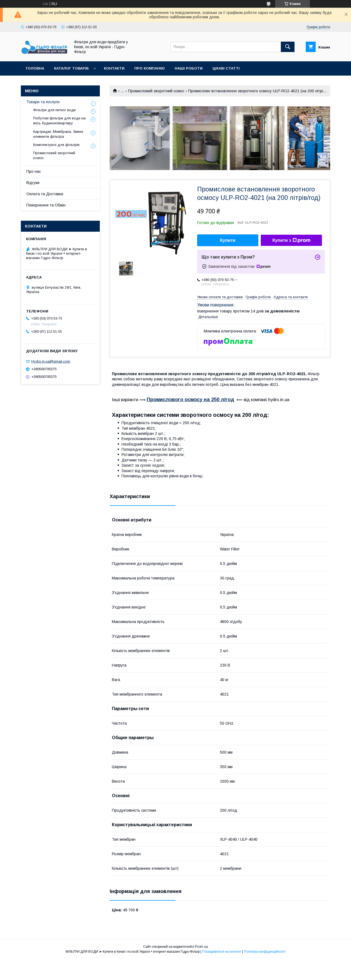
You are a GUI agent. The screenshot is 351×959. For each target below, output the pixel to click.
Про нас (33, 171)
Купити (228, 240)
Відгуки (32, 182)
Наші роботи (189, 68)
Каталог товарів (71, 68)
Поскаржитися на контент (221, 952)
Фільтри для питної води (54, 110)
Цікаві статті (226, 68)
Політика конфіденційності (264, 952)
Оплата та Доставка (44, 194)
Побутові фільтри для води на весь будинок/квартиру (59, 120)
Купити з (291, 240)
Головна (35, 68)
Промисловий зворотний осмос (156, 91)
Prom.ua (201, 947)
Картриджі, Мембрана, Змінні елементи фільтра (58, 134)
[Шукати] (288, 47)
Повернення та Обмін (46, 205)
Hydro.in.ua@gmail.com (50, 361)
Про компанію (149, 68)
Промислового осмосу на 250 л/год (190, 399)
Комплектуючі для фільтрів (56, 145)
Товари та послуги (43, 102)
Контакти (114, 68)
